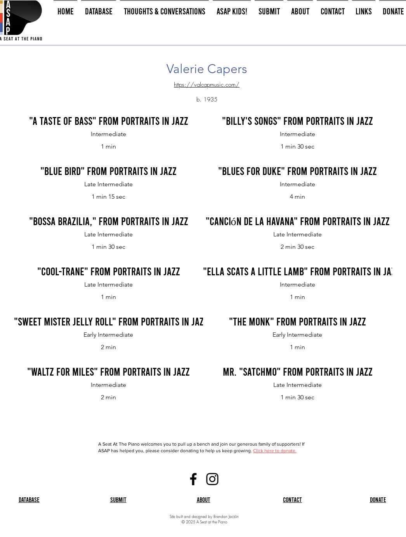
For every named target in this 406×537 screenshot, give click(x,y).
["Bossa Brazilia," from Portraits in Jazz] (108, 221)
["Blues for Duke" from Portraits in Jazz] (297, 171)
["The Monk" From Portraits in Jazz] (297, 321)
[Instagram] (212, 479)
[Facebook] (193, 479)
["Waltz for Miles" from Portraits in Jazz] (108, 372)
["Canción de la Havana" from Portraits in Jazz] (297, 221)
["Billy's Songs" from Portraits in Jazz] (297, 121)
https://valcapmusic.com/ (206, 85)
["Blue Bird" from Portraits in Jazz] (108, 171)
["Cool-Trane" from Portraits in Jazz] (108, 271)
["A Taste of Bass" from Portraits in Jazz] (108, 121)
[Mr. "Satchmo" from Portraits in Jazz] (297, 372)
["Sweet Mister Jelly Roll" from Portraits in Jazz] (111, 321)
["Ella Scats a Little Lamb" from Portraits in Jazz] (301, 271)
